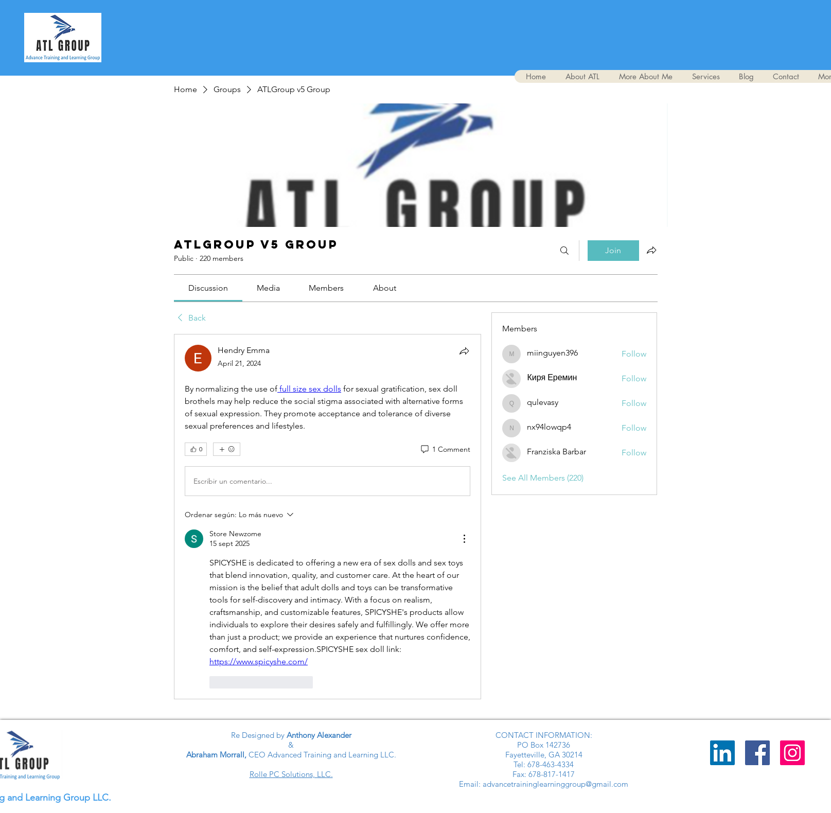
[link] (208, 288)
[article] (328, 516)
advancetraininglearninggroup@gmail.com (555, 784)
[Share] (464, 351)
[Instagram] (792, 752)
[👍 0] (196, 449)
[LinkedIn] (722, 752)
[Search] (564, 250)
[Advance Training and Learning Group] (757, 752)
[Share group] (651, 250)
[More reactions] (226, 449)
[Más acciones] (464, 539)
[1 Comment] (444, 450)
